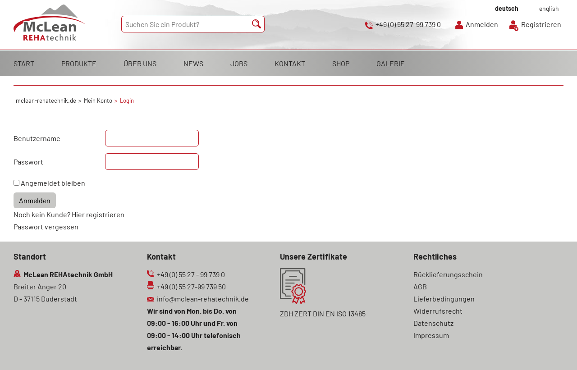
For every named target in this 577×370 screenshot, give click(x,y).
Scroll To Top (554, 350)
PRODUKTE (78, 63)
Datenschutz (433, 323)
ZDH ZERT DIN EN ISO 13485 (323, 313)
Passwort (28, 161)
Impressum (431, 335)
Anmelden (482, 24)
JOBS (238, 63)
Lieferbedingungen (444, 298)
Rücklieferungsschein (448, 274)
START (24, 63)
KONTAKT (290, 63)
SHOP (340, 63)
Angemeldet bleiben (53, 182)
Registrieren (541, 24)
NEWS (193, 63)
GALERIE (390, 63)
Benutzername (37, 138)
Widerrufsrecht (438, 310)
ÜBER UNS (140, 63)
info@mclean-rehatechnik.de (203, 298)
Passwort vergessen (46, 226)
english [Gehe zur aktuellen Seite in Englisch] (549, 8)
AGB (420, 286)
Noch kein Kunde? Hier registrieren (69, 214)
